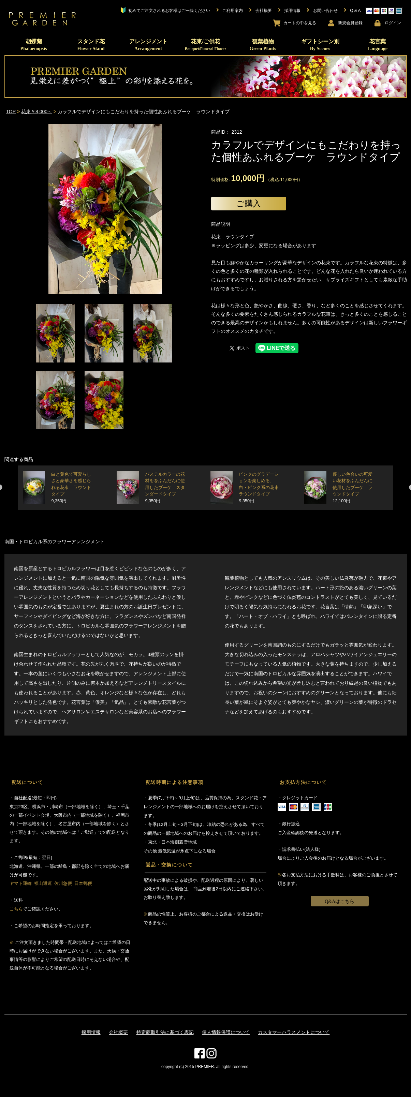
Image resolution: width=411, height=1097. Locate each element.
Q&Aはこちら (339, 901)
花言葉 (377, 45)
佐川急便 (63, 883)
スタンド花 (90, 45)
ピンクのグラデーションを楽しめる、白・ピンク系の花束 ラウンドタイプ (261, 488)
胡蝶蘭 (33, 45)
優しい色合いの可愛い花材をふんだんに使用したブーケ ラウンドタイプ (352, 488)
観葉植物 (263, 45)
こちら (16, 908)
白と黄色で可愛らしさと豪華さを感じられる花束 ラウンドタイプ (71, 488)
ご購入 (248, 203)
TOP (11, 111)
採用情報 (91, 1032)
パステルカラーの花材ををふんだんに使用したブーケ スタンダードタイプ (165, 488)
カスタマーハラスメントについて (293, 1032)
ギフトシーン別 (320, 45)
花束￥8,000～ (36, 111)
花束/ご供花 (205, 45)
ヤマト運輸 (21, 883)
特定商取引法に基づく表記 (165, 1032)
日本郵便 (83, 883)
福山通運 (43, 883)
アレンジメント (148, 45)
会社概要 (118, 1032)
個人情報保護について (226, 1032)
